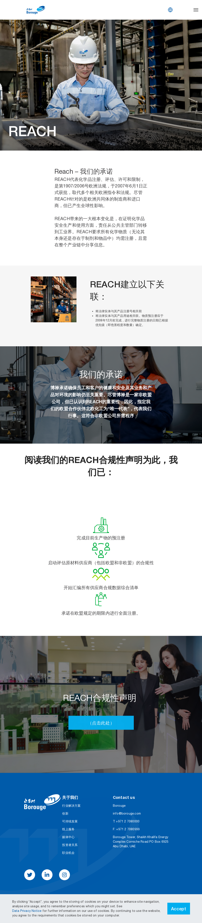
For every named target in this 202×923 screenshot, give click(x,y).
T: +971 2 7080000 (126, 821)
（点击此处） (101, 749)
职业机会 (68, 852)
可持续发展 (70, 821)
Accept (178, 908)
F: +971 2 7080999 (126, 829)
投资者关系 (70, 845)
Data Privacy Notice (27, 911)
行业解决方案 (71, 805)
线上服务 (68, 829)
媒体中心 (68, 837)
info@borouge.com (127, 813)
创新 (65, 813)
